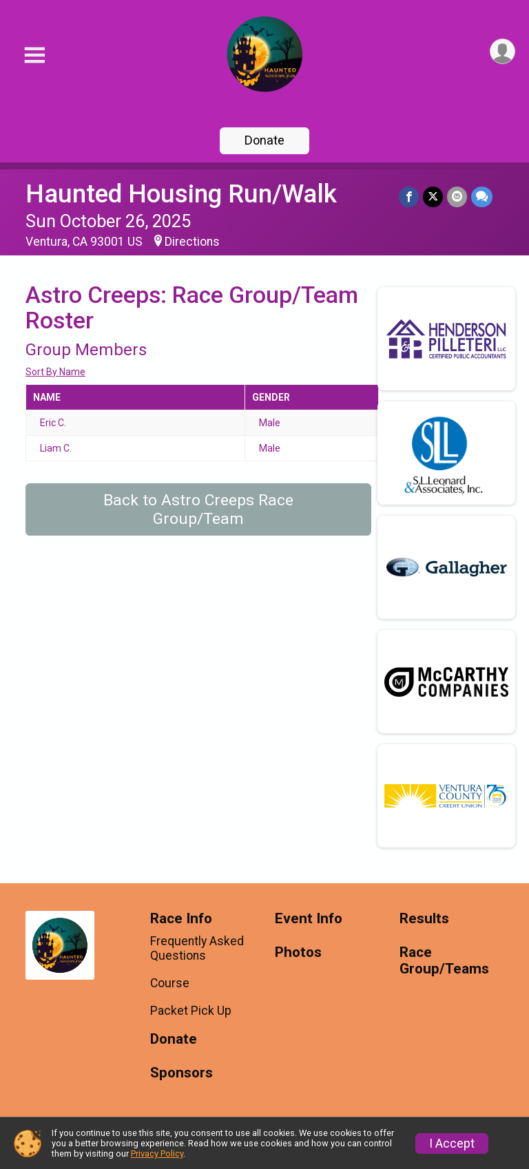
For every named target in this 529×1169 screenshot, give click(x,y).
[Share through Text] (481, 197)
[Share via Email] (457, 197)
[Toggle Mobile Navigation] (34, 55)
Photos (298, 952)
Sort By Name (55, 371)
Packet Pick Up (190, 1011)
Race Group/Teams (444, 961)
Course (169, 983)
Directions (192, 242)
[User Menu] (502, 51)
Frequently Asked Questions (197, 948)
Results (424, 919)
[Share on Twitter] (433, 197)
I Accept (452, 1143)
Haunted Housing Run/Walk (181, 194)
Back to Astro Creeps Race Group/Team (198, 509)
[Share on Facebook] (409, 197)
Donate (264, 140)
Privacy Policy (157, 1153)
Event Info (308, 919)
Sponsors (181, 1073)
